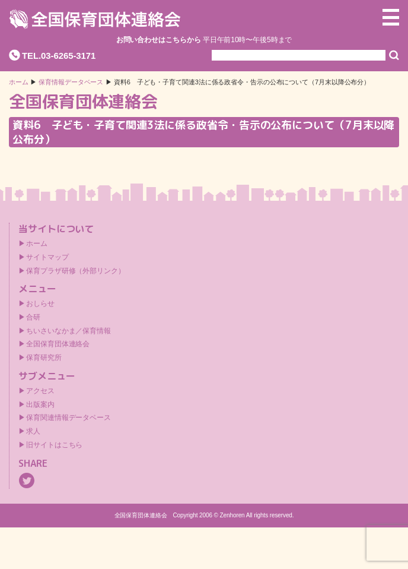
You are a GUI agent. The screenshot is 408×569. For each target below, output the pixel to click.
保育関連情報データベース (68, 417)
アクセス (40, 391)
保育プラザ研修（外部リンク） (75, 271)
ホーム (18, 82)
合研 (33, 317)
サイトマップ (47, 257)
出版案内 (40, 404)
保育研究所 (44, 357)
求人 (33, 431)
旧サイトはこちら (54, 445)
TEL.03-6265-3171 (58, 55)
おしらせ (40, 303)
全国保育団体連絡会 (58, 344)
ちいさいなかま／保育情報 (68, 331)
